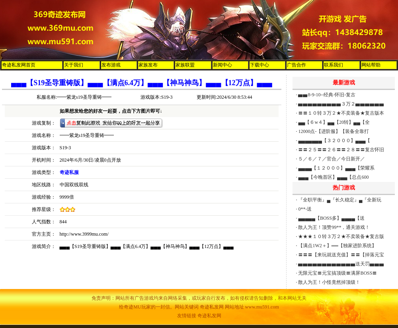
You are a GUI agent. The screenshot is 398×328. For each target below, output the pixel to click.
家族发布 (148, 65)
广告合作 (296, 65)
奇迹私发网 (209, 315)
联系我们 (333, 65)
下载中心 (259, 65)
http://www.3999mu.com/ (84, 234)
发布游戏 (111, 65)
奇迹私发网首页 (18, 65)
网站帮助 (370, 65)
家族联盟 (185, 65)
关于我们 (73, 65)
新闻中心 (222, 65)
